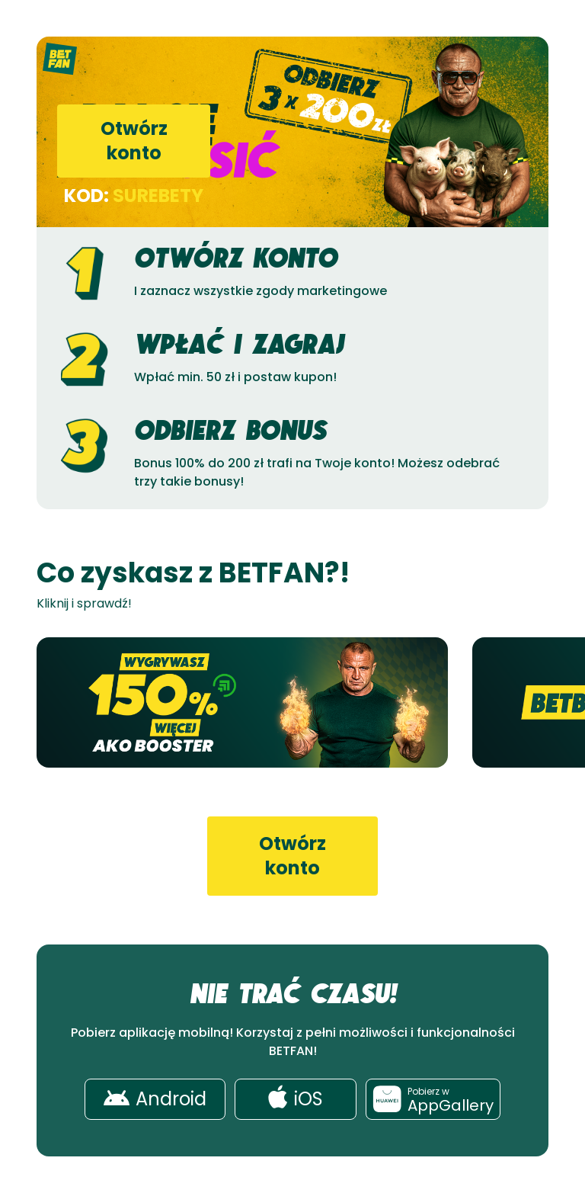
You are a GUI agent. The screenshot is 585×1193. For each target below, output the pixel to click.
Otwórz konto (134, 140)
